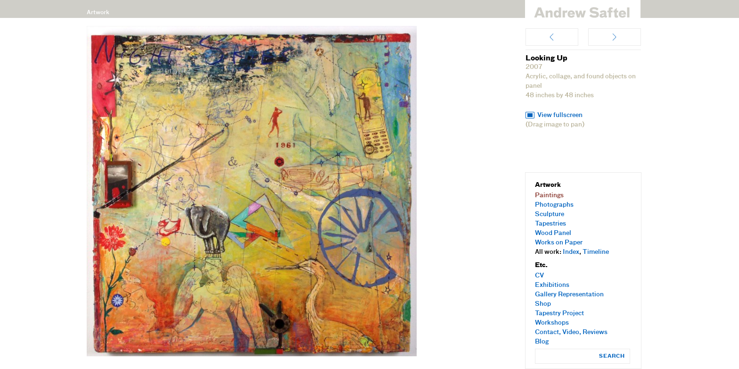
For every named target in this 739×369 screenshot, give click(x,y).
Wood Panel (553, 233)
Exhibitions (552, 285)
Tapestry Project (559, 313)
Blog (542, 342)
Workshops (552, 323)
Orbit (614, 37)
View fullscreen (560, 115)
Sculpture (549, 214)
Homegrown (552, 37)
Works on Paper (559, 243)
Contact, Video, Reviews (571, 332)
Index (571, 252)
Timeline (596, 252)
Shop (543, 304)
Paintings (549, 196)
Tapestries (550, 224)
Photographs (554, 205)
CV (539, 276)
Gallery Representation (569, 295)
